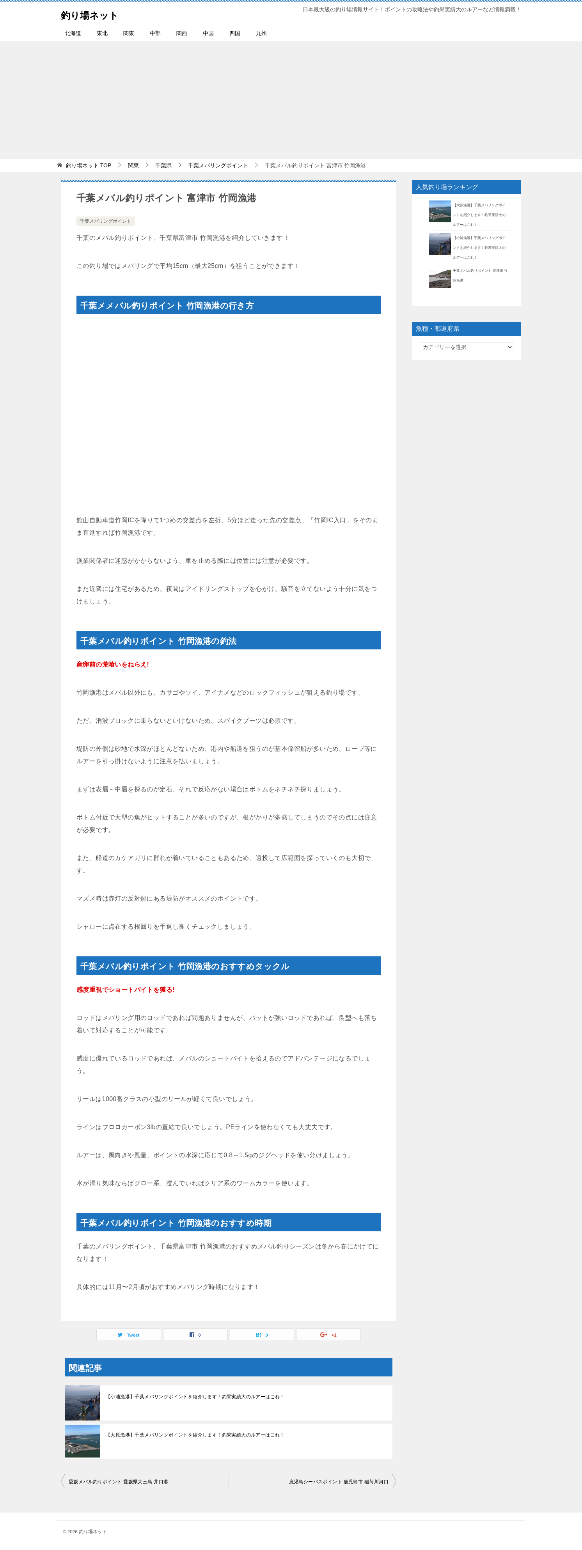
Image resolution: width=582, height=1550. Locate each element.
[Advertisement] (291, 99)
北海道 (73, 33)
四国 (234, 33)
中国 (208, 33)
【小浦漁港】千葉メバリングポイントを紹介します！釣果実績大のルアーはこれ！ (195, 1396)
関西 (181, 33)
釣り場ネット (97, 13)
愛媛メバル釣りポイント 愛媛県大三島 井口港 (118, 1481)
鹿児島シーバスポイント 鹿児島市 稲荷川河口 (339, 1481)
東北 (102, 33)
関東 (128, 33)
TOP (88, 165)
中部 (155, 33)
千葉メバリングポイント (105, 221)
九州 (261, 33)
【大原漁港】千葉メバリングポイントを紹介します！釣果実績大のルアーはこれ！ (195, 1435)
